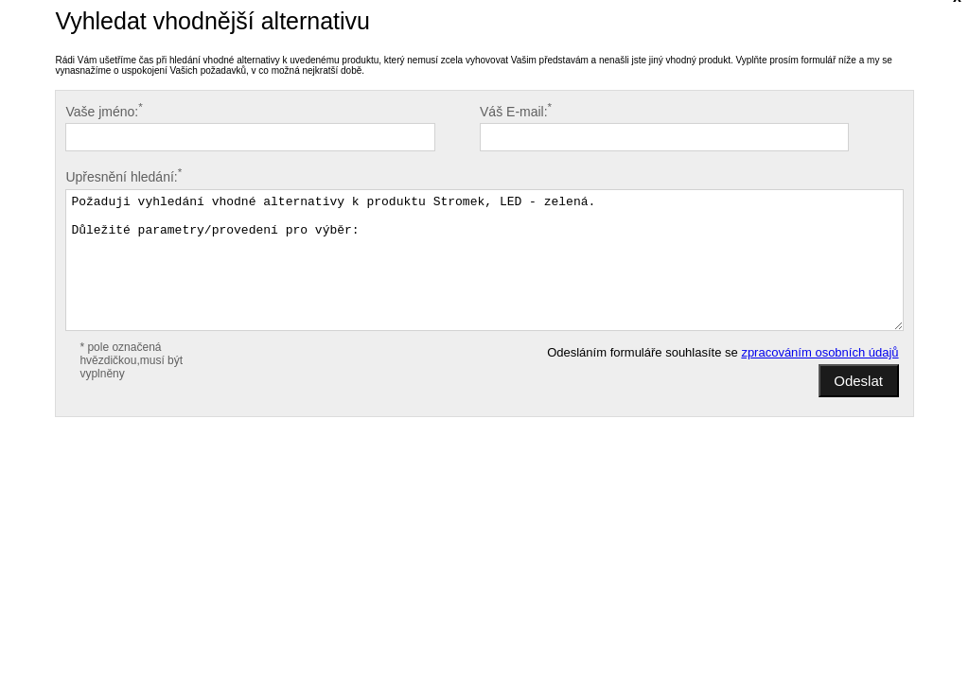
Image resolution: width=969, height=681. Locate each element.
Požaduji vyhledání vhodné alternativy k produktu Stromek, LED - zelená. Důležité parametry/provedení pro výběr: (484, 260)
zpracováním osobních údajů (819, 352)
